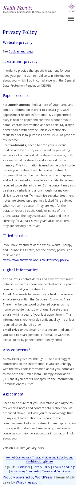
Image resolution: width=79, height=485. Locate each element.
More (49, 461)
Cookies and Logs (21, 51)
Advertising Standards (25, 471)
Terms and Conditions (56, 471)
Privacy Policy (41, 467)
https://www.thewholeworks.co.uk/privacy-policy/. (36, 260)
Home (10, 457)
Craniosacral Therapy (29, 457)
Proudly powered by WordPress (28, 477)
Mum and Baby (54, 457)
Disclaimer (23, 467)
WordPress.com (28, 482)
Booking (39, 461)
